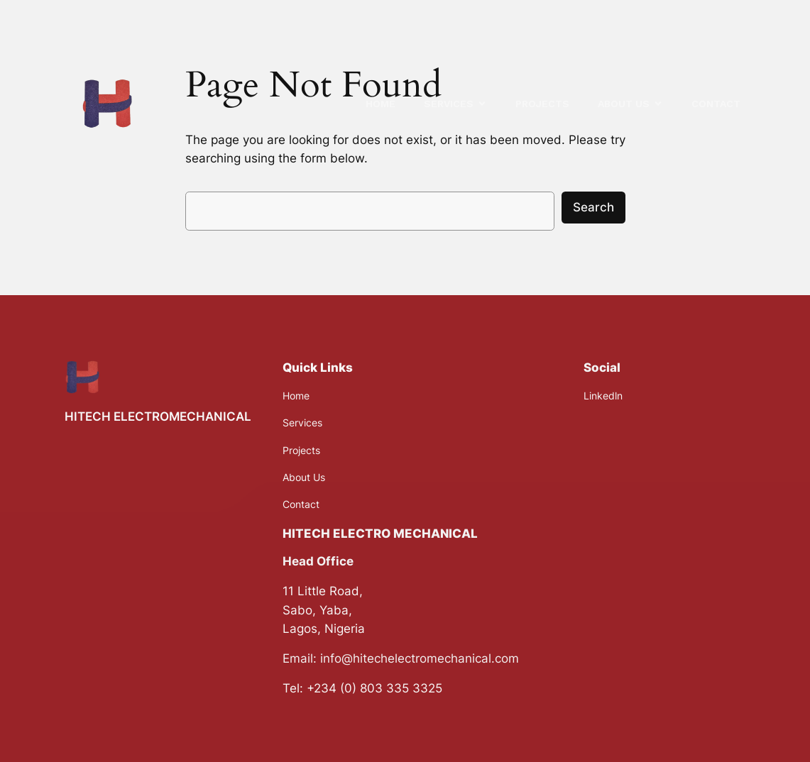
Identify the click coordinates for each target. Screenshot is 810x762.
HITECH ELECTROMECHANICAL (158, 416)
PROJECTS (542, 103)
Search (593, 207)
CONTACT (715, 103)
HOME (380, 103)
